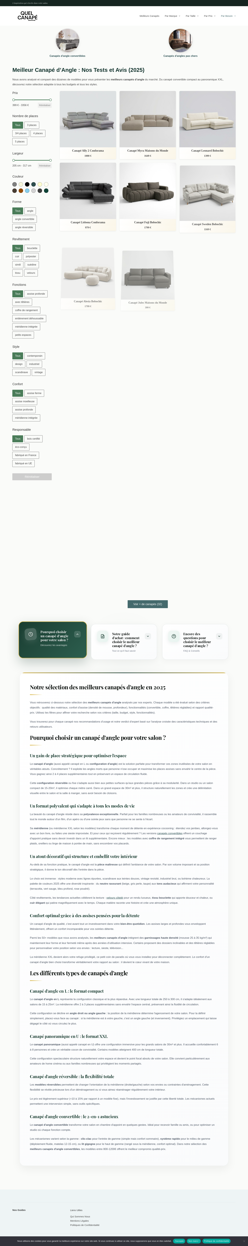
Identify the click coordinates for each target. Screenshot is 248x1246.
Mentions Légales (79, 1220)
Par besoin (228, 16)
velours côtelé (114, 897)
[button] (17, 125)
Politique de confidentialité (216, 1241)
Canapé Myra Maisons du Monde (147, 150)
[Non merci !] (244, 1241)
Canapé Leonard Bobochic (207, 150)
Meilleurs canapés (149, 16)
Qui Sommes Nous (80, 1216)
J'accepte (179, 1241)
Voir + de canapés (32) (147, 604)
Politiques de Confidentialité (84, 1225)
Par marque (173, 16)
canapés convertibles (170, 833)
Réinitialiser (44, 105)
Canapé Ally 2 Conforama (88, 150)
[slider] (13, 100)
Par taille (193, 16)
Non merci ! (193, 1241)
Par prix (210, 16)
